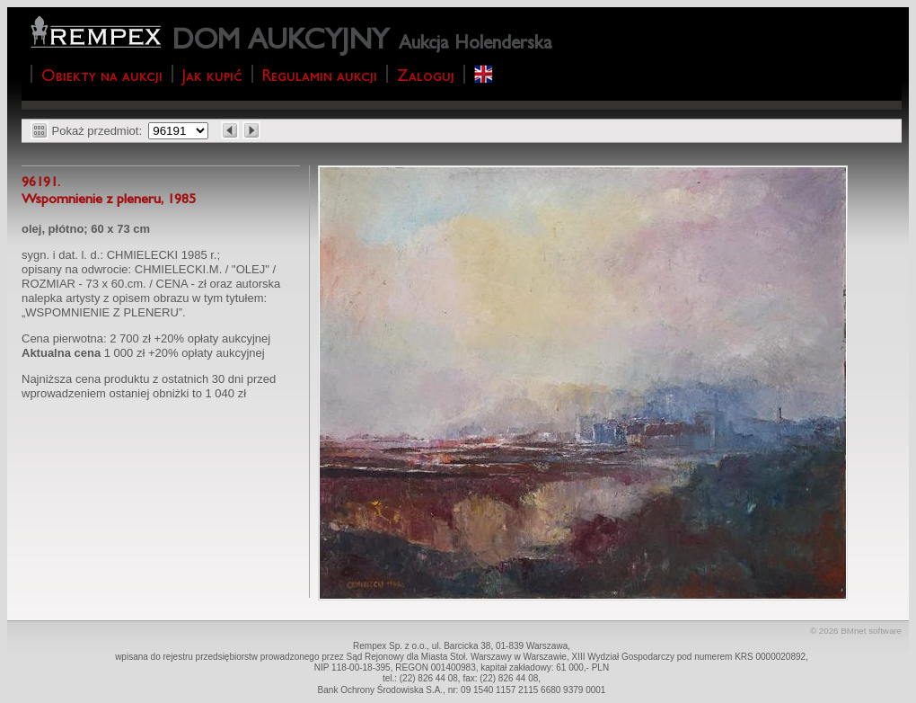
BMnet (853, 631)
